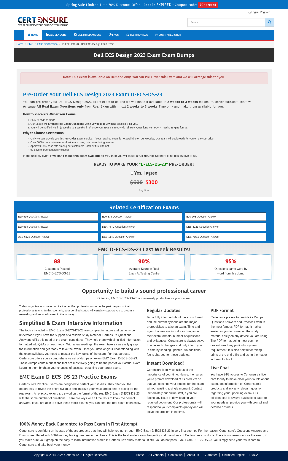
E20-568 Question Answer (201, 216)
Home (33, 34)
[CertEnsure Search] (269, 22)
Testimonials (137, 34)
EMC (30, 44)
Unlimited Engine (233, 455)
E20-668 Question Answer (33, 226)
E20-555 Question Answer (33, 216)
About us (193, 455)
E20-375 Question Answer (117, 216)
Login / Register (259, 12)
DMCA (253, 455)
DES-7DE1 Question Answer (202, 236)
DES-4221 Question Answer (202, 226)
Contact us (175, 455)
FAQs (114, 34)
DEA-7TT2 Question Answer (118, 226)
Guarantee (210, 455)
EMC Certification (47, 44)
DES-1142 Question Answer (118, 236)
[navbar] (21, 33)
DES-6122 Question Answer (34, 236)
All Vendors (56, 34)
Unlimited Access (87, 34)
